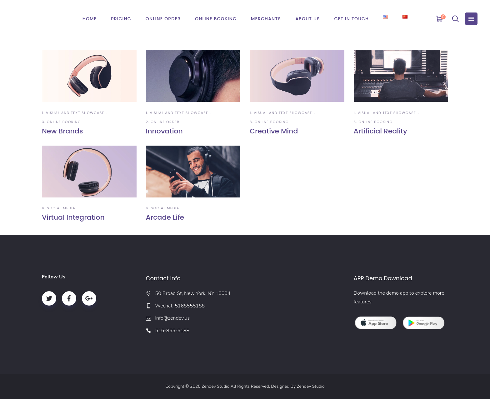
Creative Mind (274, 131)
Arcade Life (165, 217)
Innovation (164, 131)
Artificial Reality (380, 131)
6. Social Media (58, 208)
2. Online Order (163, 121)
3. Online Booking (61, 121)
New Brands (62, 131)
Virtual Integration (73, 217)
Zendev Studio (311, 386)
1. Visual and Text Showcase (73, 112)
